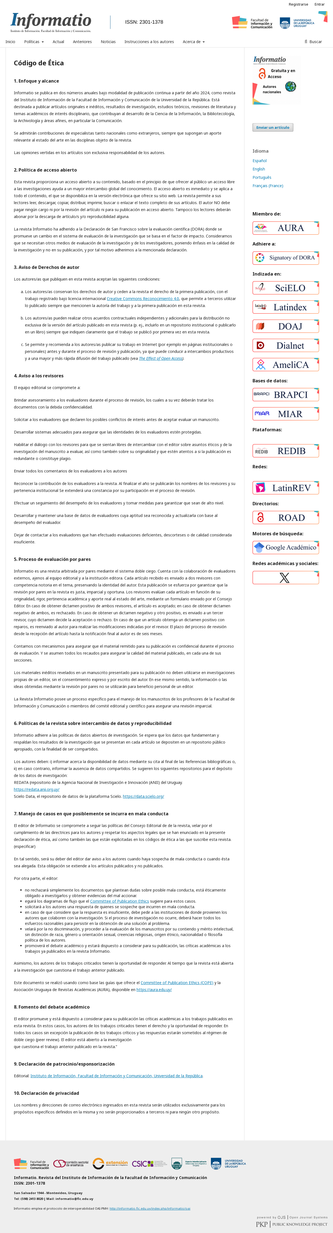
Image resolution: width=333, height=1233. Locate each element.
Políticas (32, 41)
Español (260, 160)
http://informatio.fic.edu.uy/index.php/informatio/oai (150, 1208)
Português (262, 177)
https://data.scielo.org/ (143, 796)
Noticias (108, 41)
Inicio (10, 41)
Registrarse (298, 4)
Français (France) (268, 185)
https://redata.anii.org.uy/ (36, 789)
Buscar (315, 41)
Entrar (320, 4)
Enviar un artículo (272, 127)
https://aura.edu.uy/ (154, 989)
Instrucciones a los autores (149, 41)
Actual (58, 41)
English (259, 169)
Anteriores (82, 41)
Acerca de (192, 41)
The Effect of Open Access (160, 358)
